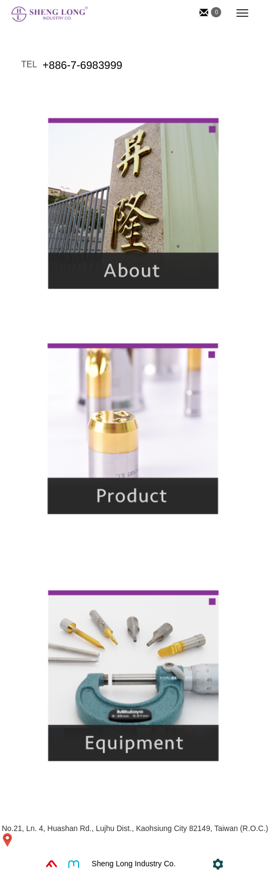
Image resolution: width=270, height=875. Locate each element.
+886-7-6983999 (82, 65)
